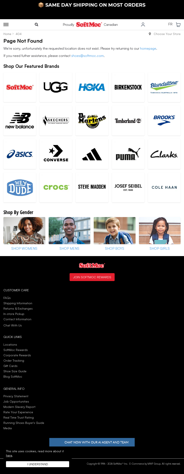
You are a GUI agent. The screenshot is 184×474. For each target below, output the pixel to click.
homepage (148, 48)
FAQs (7, 298)
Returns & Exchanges (18, 308)
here (9, 455)
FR (170, 24)
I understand (37, 464)
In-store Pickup (13, 314)
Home (7, 34)
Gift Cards (10, 366)
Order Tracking (13, 360)
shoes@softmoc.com (87, 56)
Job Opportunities (16, 401)
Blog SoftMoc (12, 376)
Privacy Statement (15, 396)
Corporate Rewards (17, 355)
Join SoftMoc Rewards (92, 277)
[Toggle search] (36, 25)
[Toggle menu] (6, 24)
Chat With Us (12, 325)
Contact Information (17, 319)
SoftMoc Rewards (15, 350)
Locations (10, 344)
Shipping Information (17, 303)
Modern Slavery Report (19, 407)
